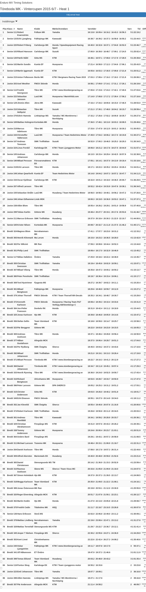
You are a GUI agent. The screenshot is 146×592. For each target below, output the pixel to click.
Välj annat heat (73, 15)
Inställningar (10, 21)
